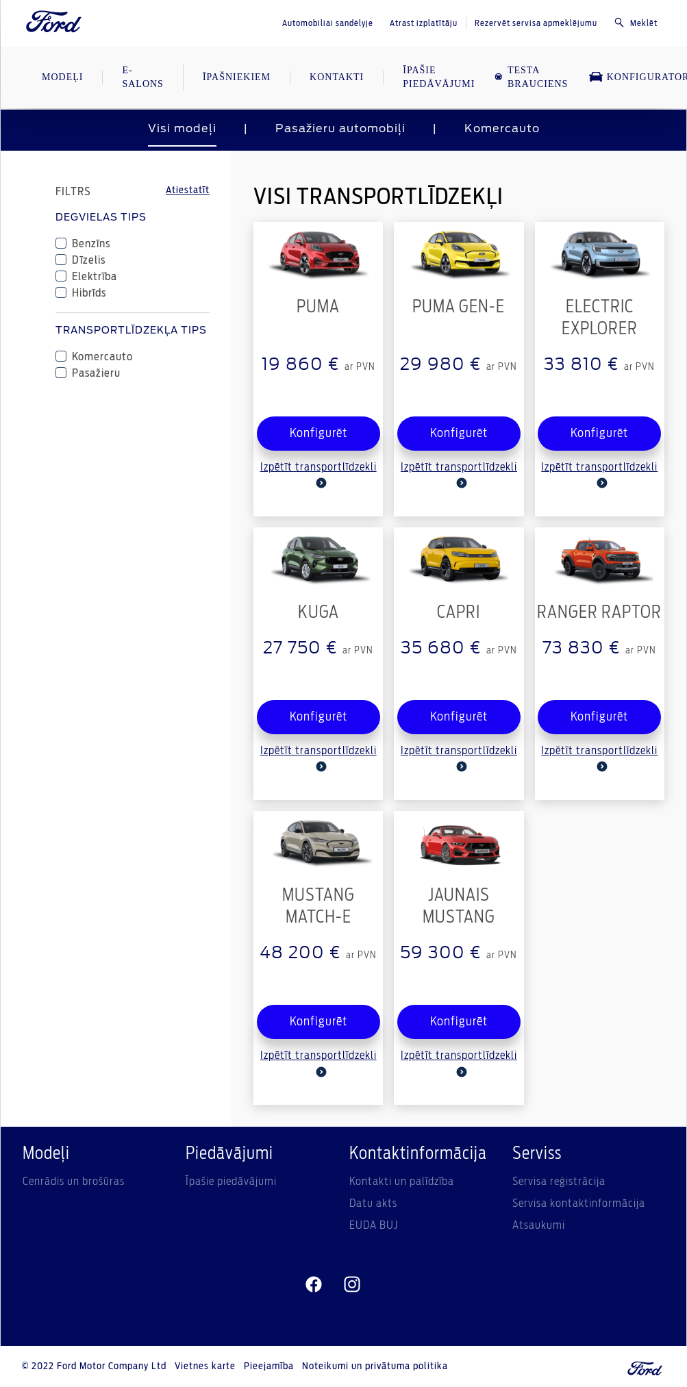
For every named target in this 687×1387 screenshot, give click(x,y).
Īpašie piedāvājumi (231, 1181)
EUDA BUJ (373, 1225)
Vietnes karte (205, 1366)
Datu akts (373, 1203)
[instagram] (352, 1284)
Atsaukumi (538, 1225)
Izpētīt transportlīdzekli (318, 475)
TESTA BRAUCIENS (531, 77)
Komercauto (502, 128)
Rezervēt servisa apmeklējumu (536, 23)
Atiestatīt (188, 190)
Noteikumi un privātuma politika (375, 1366)
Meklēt (636, 22)
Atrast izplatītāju (424, 23)
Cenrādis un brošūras (74, 1181)
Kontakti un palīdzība (401, 1181)
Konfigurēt (318, 433)
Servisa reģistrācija (558, 1181)
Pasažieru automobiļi (340, 128)
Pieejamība (269, 1366)
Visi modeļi (182, 128)
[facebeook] (313, 1284)
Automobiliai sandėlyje (327, 23)
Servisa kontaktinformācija (578, 1203)
